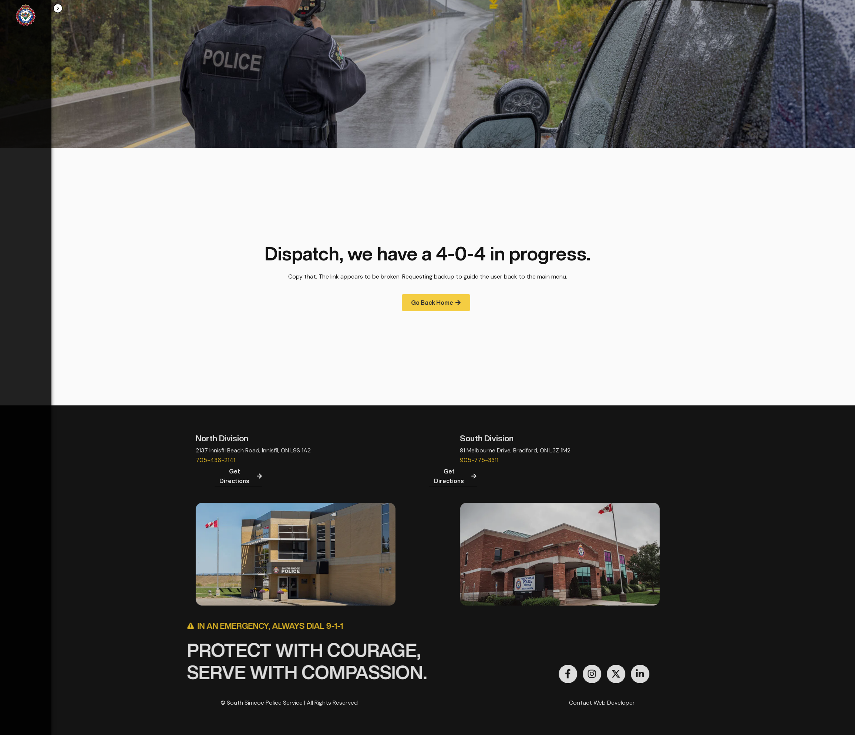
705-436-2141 (81, 460)
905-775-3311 (612, 460)
